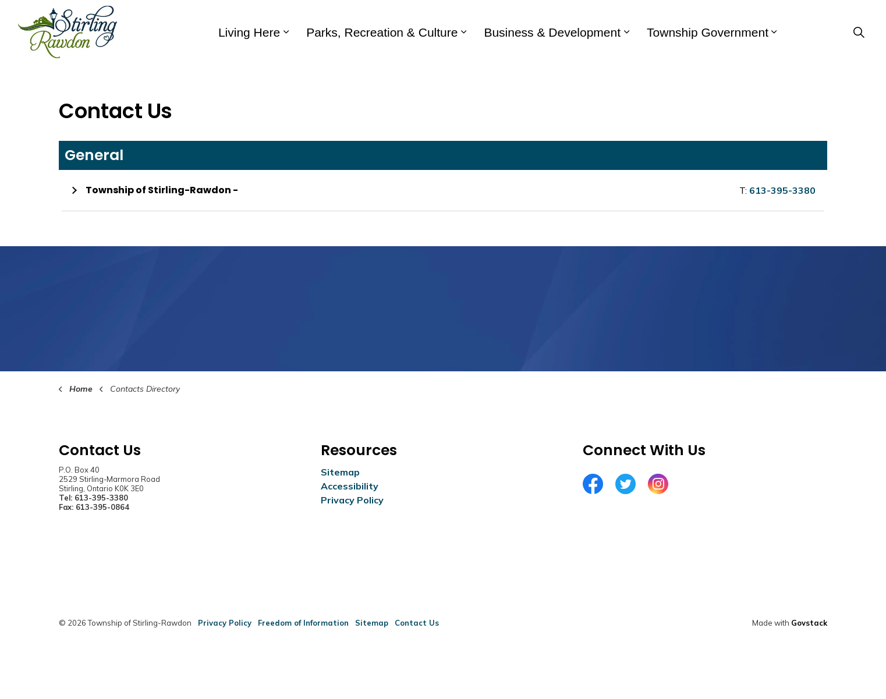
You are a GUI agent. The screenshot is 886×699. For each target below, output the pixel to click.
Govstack (809, 622)
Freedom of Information (303, 622)
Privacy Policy (352, 500)
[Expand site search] (858, 32)
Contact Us (417, 622)
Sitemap (340, 472)
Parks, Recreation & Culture (382, 32)
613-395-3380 (782, 190)
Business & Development (552, 32)
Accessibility (349, 486)
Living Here (249, 32)
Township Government (707, 32)
